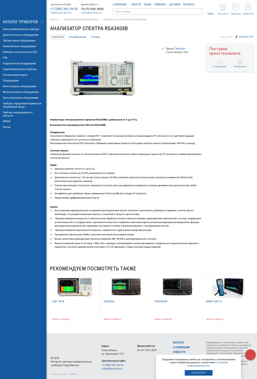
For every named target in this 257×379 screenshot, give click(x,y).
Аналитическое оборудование (23, 46)
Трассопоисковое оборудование (23, 97)
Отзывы (97, 37)
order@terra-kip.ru (91, 12)
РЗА (23, 57)
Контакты (188, 4)
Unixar (73, 374)
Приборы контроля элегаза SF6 (23, 52)
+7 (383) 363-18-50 (64, 9)
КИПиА (23, 121)
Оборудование (23, 80)
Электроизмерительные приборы (23, 29)
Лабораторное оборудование (23, 40)
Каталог (178, 342)
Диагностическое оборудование (23, 34)
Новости (136, 4)
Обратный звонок (61, 12)
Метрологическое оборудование (23, 92)
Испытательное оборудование (23, 86)
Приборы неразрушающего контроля (23, 114)
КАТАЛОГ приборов (20, 22)
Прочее (23, 127)
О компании (120, 4)
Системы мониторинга (23, 74)
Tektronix (180, 48)
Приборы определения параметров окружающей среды (23, 105)
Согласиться (199, 373)
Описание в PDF (244, 37)
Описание (58, 37)
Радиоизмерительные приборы (23, 69)
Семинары (160, 4)
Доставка (174, 4)
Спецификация (78, 37)
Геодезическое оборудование (23, 63)
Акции (147, 4)
